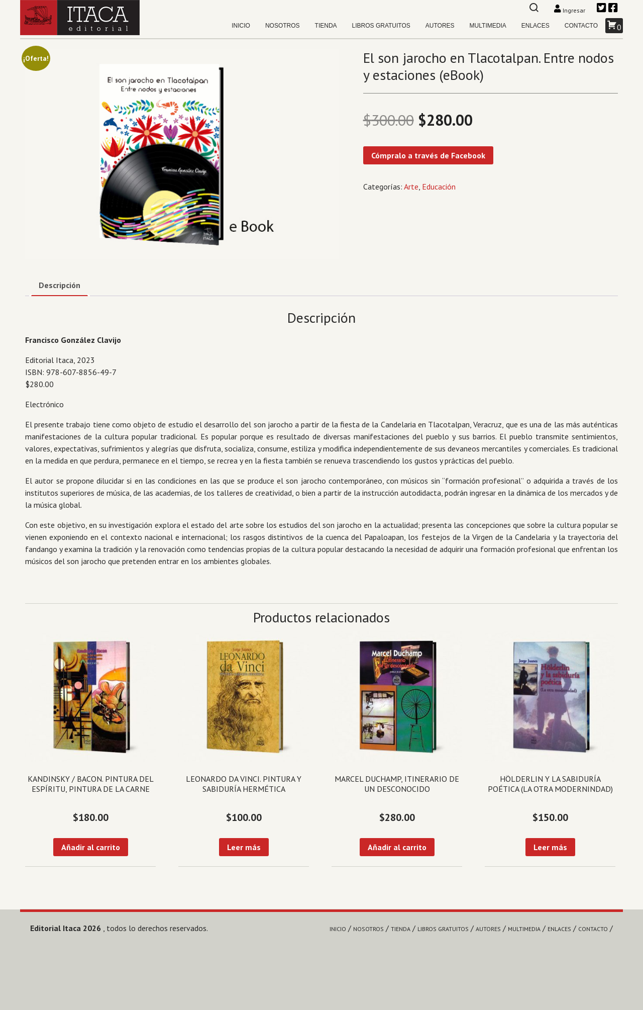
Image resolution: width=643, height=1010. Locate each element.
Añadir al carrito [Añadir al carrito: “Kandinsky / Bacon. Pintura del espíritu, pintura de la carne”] (90, 847)
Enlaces (535, 25)
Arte (411, 186)
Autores (440, 25)
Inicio (241, 25)
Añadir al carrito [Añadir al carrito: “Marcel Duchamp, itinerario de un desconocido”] (397, 847)
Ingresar (570, 10)
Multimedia (488, 25)
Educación (439, 186)
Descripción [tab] (59, 285)
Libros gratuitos (381, 25)
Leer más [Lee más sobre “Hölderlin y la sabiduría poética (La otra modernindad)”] (550, 847)
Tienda (326, 25)
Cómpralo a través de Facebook (428, 155)
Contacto (581, 25)
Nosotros (282, 25)
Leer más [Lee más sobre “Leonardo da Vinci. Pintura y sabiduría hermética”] (244, 847)
